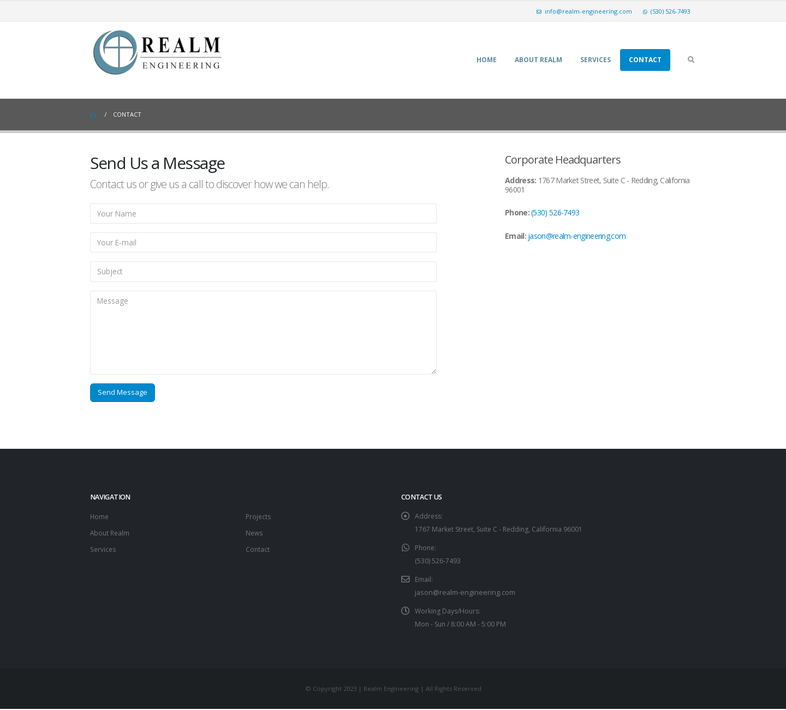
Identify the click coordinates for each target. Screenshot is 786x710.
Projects (259, 517)
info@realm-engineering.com (584, 11)
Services (595, 59)
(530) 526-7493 (666, 11)
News (255, 533)
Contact (645, 59)
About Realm (538, 59)
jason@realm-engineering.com (577, 236)
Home (487, 59)
